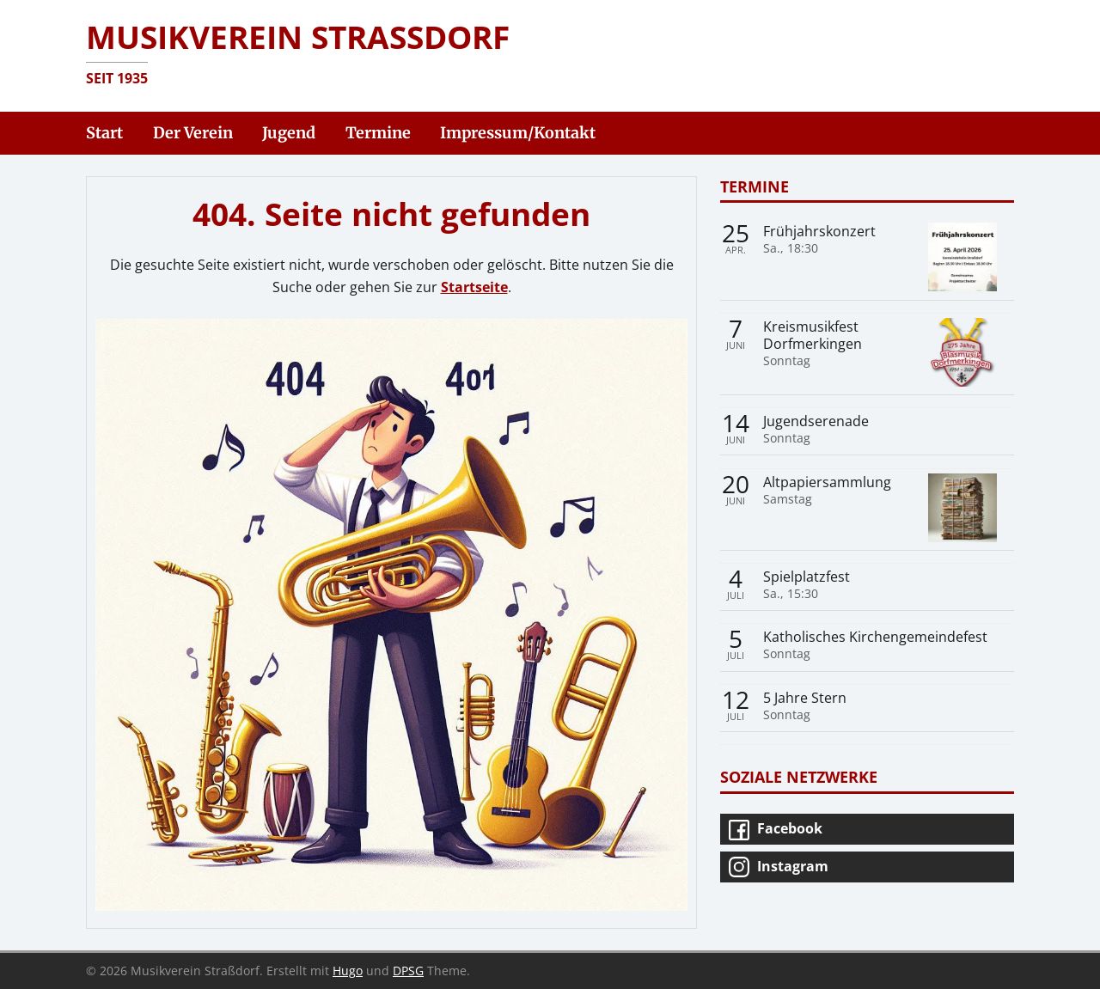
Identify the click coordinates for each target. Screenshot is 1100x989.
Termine (754, 186)
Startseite (474, 287)
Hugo (348, 970)
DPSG (408, 970)
